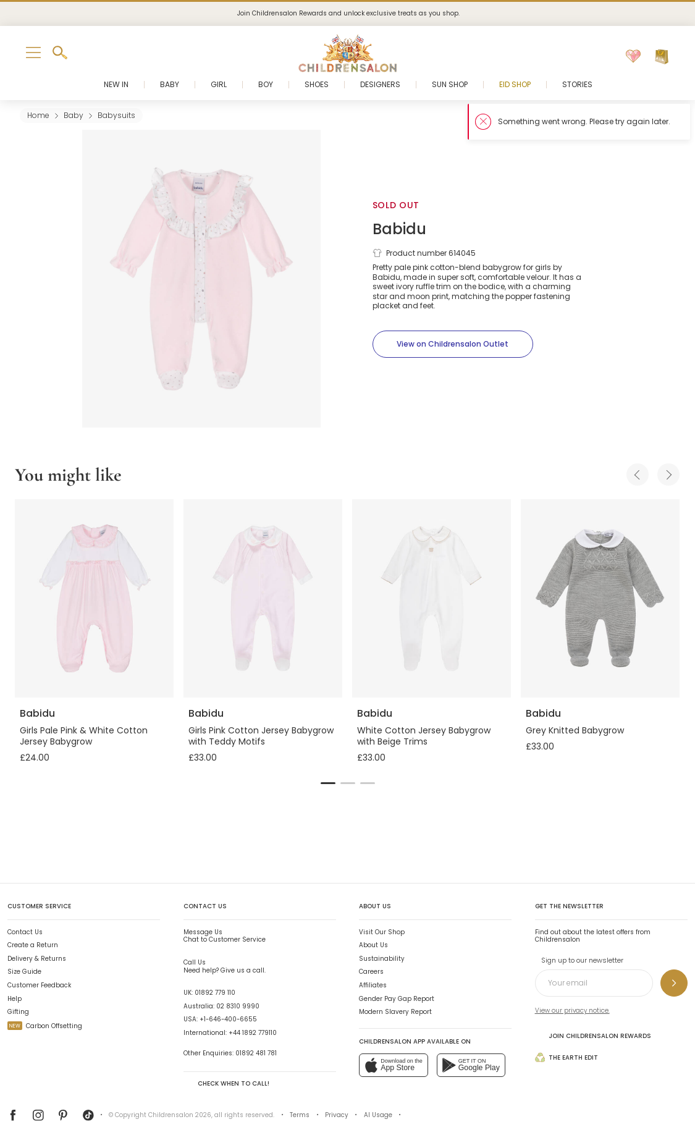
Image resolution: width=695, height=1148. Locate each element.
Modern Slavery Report (395, 1012)
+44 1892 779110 (253, 1033)
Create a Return (32, 945)
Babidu (399, 229)
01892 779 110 (215, 993)
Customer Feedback (39, 985)
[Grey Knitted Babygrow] (600, 598)
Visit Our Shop (382, 932)
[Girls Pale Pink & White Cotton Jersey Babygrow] (94, 598)
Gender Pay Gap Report (396, 999)
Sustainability (382, 959)
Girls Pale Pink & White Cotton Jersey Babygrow (84, 736)
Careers (371, 972)
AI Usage (378, 1115)
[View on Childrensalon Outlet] (453, 344)
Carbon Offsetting (44, 1026)
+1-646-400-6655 (228, 1019)
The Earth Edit (566, 1057)
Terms (300, 1115)
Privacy (336, 1115)
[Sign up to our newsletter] (674, 983)
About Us (373, 945)
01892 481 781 (256, 1053)
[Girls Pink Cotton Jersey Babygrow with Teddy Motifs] (262, 598)
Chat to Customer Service (224, 936)
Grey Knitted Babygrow (575, 730)
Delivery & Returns (36, 959)
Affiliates (373, 985)
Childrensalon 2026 (179, 1115)
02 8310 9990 (237, 1006)
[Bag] (661, 56)
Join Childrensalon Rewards (593, 1035)
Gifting (18, 1012)
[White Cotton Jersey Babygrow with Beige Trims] (431, 598)
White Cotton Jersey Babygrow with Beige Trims (424, 736)
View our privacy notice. (572, 1010)
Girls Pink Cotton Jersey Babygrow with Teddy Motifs (261, 736)
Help (14, 999)
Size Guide (24, 972)
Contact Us (25, 932)
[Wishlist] (633, 56)
